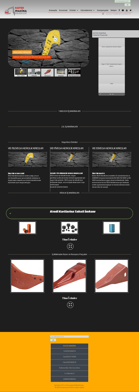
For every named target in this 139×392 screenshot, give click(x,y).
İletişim (114, 10)
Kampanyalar (102, 10)
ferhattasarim (64, 387)
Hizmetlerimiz (88, 10)
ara (127, 5)
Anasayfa (53, 10)
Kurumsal (63, 10)
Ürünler (74, 10)
